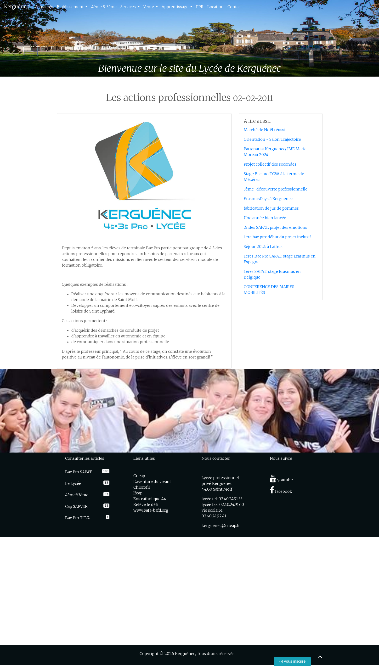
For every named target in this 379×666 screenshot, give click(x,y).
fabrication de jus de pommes (271, 208)
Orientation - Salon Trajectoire (272, 139)
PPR (200, 6)
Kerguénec (16, 7)
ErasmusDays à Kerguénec (268, 198)
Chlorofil (141, 487)
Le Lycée (73, 483)
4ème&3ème (76, 495)
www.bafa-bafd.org (150, 510)
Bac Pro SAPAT (78, 472)
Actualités (44, 6)
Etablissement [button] (71, 6)
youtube (281, 479)
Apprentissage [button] (175, 6)
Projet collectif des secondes (270, 164)
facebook (281, 491)
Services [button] (128, 6)
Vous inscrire (292, 661)
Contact (234, 6)
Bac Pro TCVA (77, 517)
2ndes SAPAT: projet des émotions (275, 227)
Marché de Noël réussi (264, 129)
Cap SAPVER (76, 506)
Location (215, 6)
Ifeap (137, 493)
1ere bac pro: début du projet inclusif (277, 237)
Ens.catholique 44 (149, 498)
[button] (28, 38)
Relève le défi (145, 504)
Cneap (139, 475)
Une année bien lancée (265, 217)
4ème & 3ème (104, 6)
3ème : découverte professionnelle (275, 189)
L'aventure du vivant (152, 481)
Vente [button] (149, 6)
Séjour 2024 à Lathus (263, 246)
